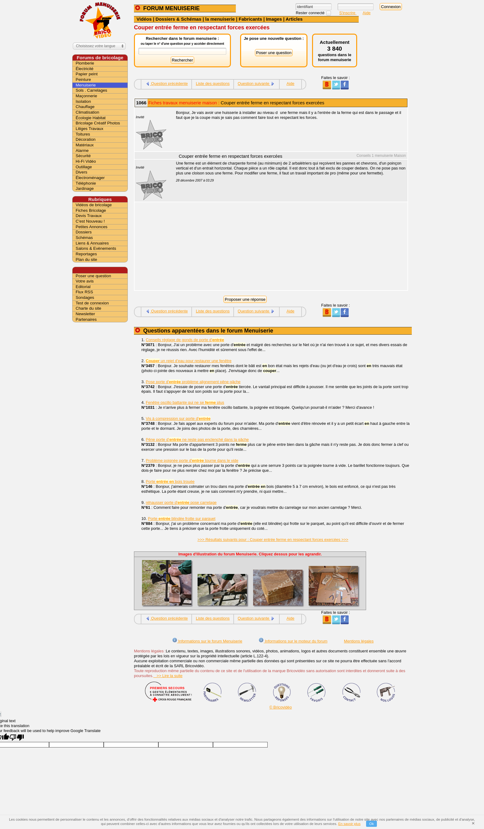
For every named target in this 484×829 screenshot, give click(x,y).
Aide (367, 12)
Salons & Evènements (96, 248)
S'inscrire (348, 12)
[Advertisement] (288, 247)
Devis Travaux (89, 215)
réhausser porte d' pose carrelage (181, 502)
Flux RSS (84, 292)
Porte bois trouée (170, 481)
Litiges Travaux (89, 128)
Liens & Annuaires (92, 243)
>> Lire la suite (168, 675)
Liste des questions (213, 83)
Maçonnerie (86, 96)
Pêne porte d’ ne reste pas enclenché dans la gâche (197, 439)
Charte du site (88, 308)
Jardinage (85, 188)
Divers (81, 172)
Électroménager (90, 177)
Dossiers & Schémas (178, 19)
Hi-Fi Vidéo (86, 161)
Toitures (83, 134)
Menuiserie (86, 85)
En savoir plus (349, 824)
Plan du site (86, 259)
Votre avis (85, 281)
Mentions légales (358, 641)
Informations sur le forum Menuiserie (207, 641)
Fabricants (250, 19)
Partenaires (86, 319)
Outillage (84, 167)
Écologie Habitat (91, 117)
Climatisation (87, 112)
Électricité (85, 68)
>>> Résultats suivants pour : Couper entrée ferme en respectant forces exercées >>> (273, 539)
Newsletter (85, 314)
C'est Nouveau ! (90, 221)
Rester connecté (311, 12)
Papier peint (87, 74)
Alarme (82, 150)
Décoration (85, 139)
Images (274, 19)
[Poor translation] (16, 737)
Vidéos (144, 19)
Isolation (83, 101)
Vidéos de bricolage (94, 205)
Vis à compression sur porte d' (178, 418)
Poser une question (93, 276)
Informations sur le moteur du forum (293, 641)
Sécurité (83, 155)
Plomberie (85, 63)
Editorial (83, 286)
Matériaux (85, 145)
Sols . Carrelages (91, 90)
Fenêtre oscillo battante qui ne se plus (185, 402)
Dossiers (84, 232)
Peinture (83, 79)
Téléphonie (86, 183)
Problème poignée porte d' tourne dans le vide (192, 460)
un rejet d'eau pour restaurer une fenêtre (189, 360)
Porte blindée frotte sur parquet (181, 518)
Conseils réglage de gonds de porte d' (185, 339)
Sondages (85, 297)
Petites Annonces (91, 226)
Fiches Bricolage (91, 210)
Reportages (86, 254)
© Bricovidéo (280, 707)
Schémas (84, 237)
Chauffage (85, 106)
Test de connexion (92, 303)
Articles (294, 19)
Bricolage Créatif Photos (98, 123)
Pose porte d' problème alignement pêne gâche (193, 381)
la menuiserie (220, 19)
